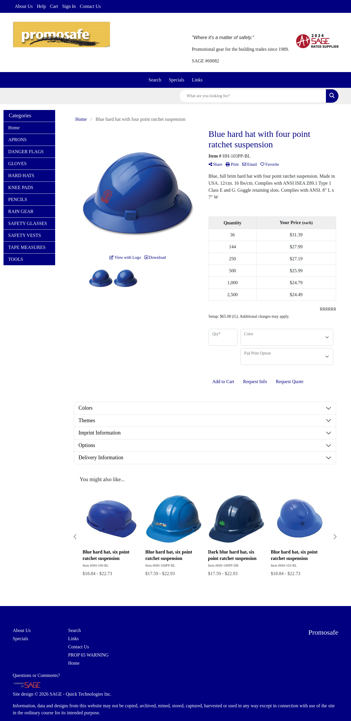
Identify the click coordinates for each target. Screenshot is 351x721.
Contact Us (90, 6)
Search (155, 79)
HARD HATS (21, 175)
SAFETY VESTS (24, 235)
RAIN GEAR (21, 211)
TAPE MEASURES (27, 247)
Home (14, 127)
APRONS (17, 139)
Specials (176, 79)
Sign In (69, 6)
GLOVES (17, 163)
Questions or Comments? (36, 675)
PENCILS (17, 199)
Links (197, 79)
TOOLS (15, 259)
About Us (24, 6)
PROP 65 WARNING (88, 654)
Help (41, 6)
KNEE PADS (20, 187)
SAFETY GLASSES (27, 223)
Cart (54, 6)
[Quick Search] (252, 96)
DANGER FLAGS (25, 151)
